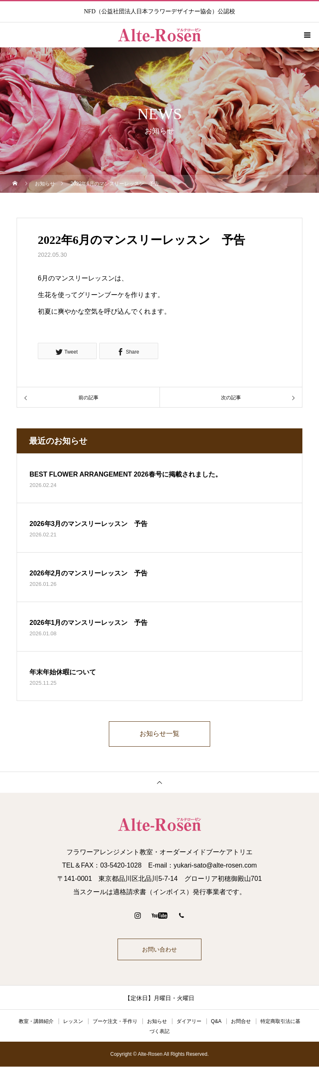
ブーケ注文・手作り (115, 1022)
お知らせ (157, 1022)
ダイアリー (189, 1022)
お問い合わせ (159, 950)
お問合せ (241, 1022)
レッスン (73, 1022)
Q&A (216, 1022)
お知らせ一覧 (159, 734)
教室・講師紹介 (36, 1022)
